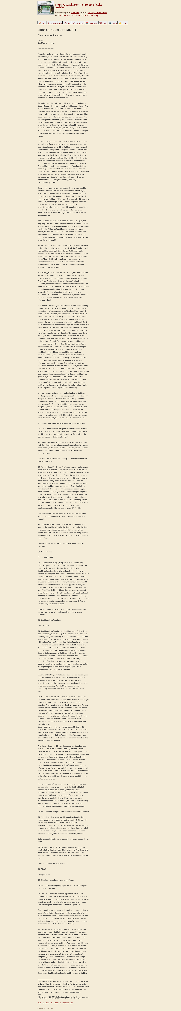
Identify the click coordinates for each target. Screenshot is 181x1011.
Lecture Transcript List (64, 1003)
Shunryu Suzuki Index (97, 12)
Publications (91, 23)
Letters (67, 23)
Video (103, 23)
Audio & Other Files (45, 1003)
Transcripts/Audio (54, 23)
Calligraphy (78, 23)
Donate (123, 23)
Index (41, 23)
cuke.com (75, 12)
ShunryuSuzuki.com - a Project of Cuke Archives (78, 6)
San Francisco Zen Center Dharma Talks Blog (78, 15)
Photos (113, 23)
